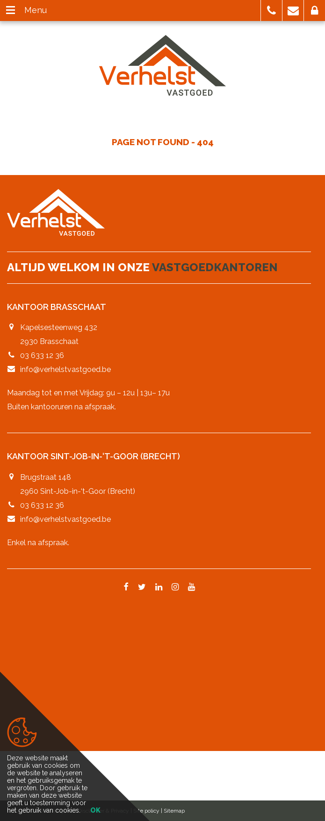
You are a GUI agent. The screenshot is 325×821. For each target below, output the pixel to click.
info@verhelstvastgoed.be (65, 369)
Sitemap (174, 810)
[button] (271, 10)
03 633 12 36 (42, 355)
